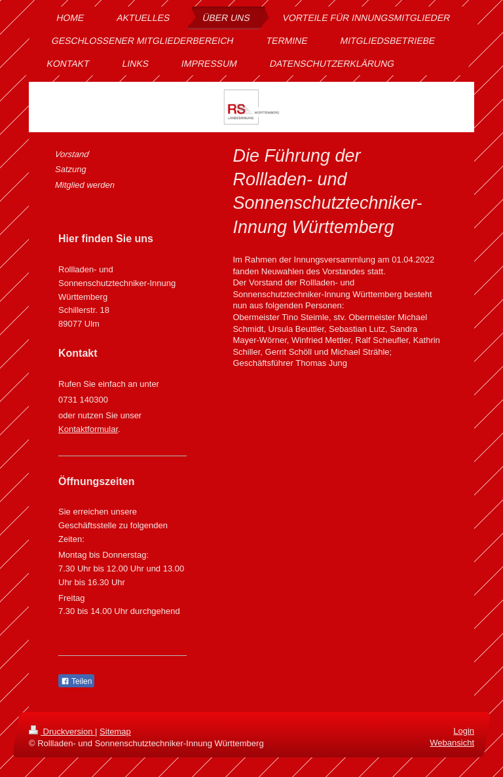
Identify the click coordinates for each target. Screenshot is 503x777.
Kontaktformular (88, 429)
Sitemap (115, 731)
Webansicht (452, 743)
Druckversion (62, 731)
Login (463, 731)
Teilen (76, 681)
